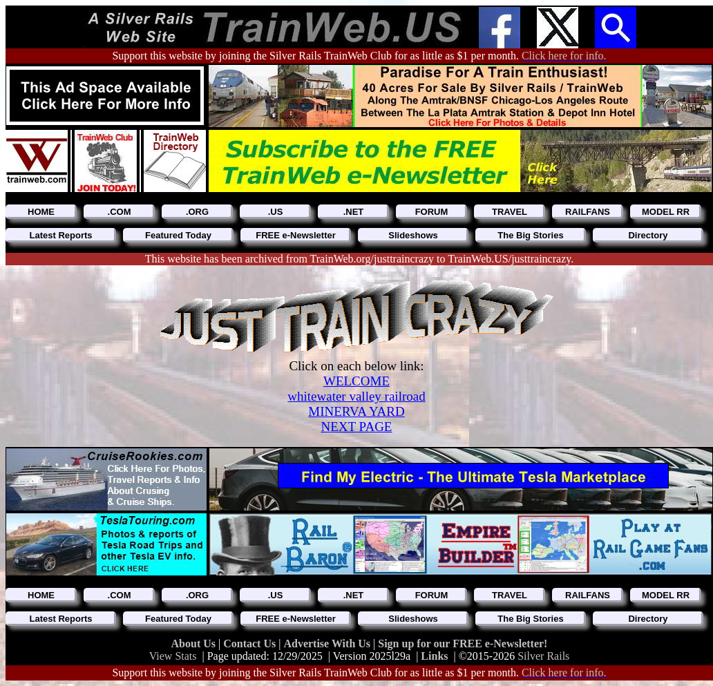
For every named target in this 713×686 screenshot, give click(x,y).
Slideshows (413, 235)
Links (434, 656)
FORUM (431, 212)
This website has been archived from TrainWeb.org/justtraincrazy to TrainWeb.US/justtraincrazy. (359, 259)
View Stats (173, 656)
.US (275, 212)
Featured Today (178, 235)
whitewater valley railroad (356, 396)
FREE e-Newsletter (296, 235)
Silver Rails (543, 656)
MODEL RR (666, 212)
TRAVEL (509, 212)
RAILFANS (587, 212)
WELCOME (356, 381)
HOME (41, 212)
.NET (353, 212)
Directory (647, 235)
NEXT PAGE (356, 426)
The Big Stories (530, 235)
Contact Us (250, 643)
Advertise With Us (328, 643)
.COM (119, 212)
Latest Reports (60, 235)
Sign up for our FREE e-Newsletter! (462, 643)
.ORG (197, 212)
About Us (194, 643)
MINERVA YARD (356, 411)
